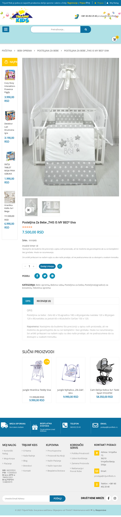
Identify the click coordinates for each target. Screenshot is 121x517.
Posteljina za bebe (48, 50)
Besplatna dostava (46, 424)
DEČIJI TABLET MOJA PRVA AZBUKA (9, 169)
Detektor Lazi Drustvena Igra (9, 128)
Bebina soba (56, 284)
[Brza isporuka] (4, 425)
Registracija (72, 3)
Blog (88, 2)
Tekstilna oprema (42, 287)
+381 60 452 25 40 (89, 16)
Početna (7, 50)
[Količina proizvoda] (29, 266)
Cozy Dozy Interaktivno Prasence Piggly (10, 88)
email (104, 423)
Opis (27, 300)
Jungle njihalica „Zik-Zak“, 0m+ (70, 391)
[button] (28, 210)
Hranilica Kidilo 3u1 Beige (8, 208)
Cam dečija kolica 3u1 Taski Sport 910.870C (104, 391)
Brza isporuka (17, 423)
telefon (74, 423)
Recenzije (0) (44, 300)
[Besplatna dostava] (35, 427)
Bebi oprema (24, 50)
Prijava (83, 3)
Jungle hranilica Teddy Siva (37, 389)
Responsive (100, 510)
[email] (95, 425)
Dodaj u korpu (47, 266)
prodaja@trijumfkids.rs (108, 16)
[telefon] (65, 425)
